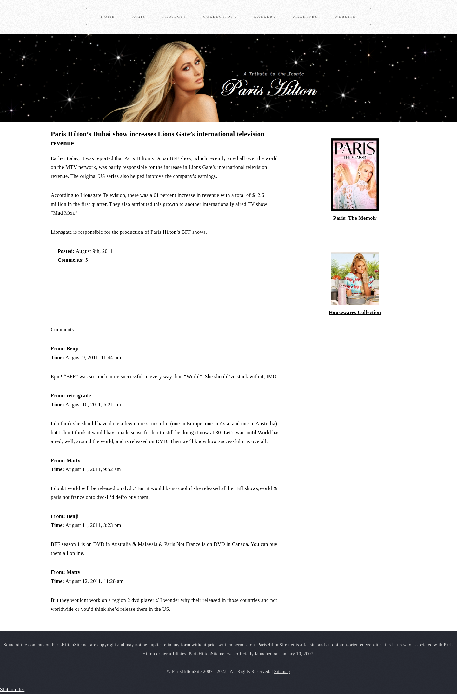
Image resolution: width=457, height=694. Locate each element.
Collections (220, 16)
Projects (174, 16)
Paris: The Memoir (355, 218)
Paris (139, 16)
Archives (305, 16)
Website (345, 16)
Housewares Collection (355, 312)
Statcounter (12, 689)
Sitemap (282, 671)
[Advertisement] (125, 284)
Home (108, 16)
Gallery (265, 16)
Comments (62, 329)
